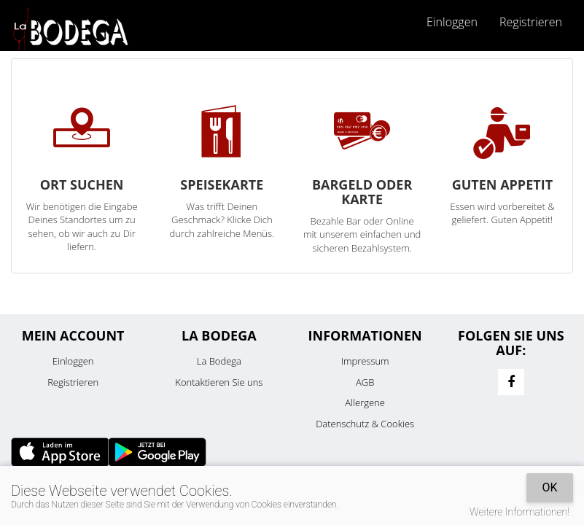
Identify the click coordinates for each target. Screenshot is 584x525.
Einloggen (452, 22)
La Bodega (219, 361)
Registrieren (530, 22)
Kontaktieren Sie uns (218, 382)
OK (549, 487)
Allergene (365, 402)
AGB (365, 382)
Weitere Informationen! (519, 512)
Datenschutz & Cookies (365, 423)
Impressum (365, 361)
